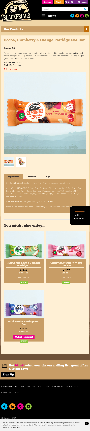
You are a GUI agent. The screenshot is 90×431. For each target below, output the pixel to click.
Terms (16, 393)
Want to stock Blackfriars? (31, 386)
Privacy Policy (57, 386)
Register (47, 2)
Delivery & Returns (9, 386)
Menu (52, 16)
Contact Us (6, 393)
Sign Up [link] (8, 374)
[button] (80, 215)
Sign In (59, 2)
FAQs (47, 386)
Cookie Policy (33, 425)
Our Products (13, 29)
